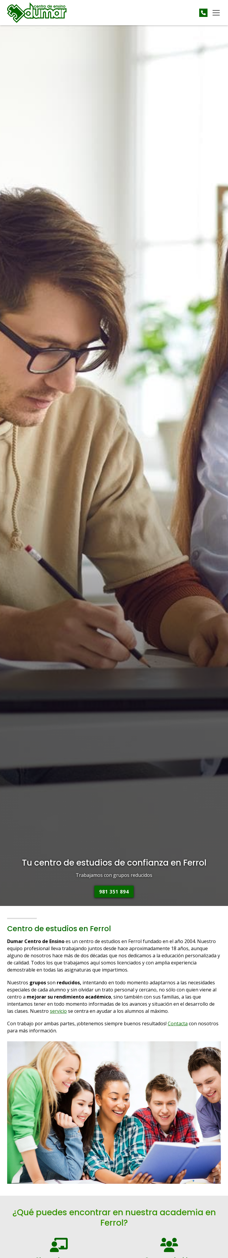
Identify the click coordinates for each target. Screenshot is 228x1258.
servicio (58, 1011)
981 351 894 (114, 891)
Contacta (178, 1023)
